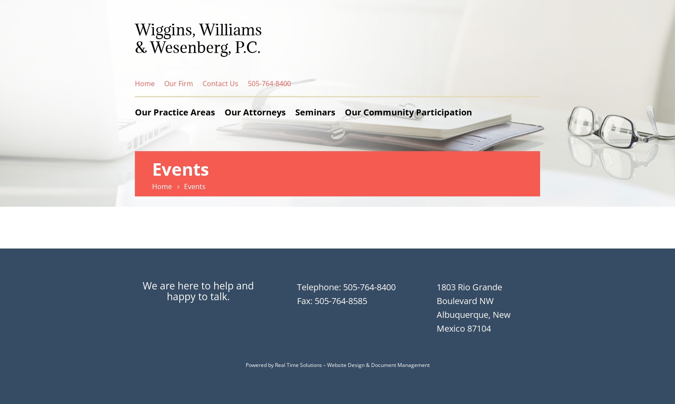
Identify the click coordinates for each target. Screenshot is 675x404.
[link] (163, 186)
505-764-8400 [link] (269, 83)
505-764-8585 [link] (341, 301)
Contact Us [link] (220, 83)
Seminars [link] (315, 112)
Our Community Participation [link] (408, 112)
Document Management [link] (400, 365)
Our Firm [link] (178, 83)
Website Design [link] (346, 365)
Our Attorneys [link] (255, 112)
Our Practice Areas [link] (175, 112)
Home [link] (145, 83)
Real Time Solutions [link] (298, 365)
